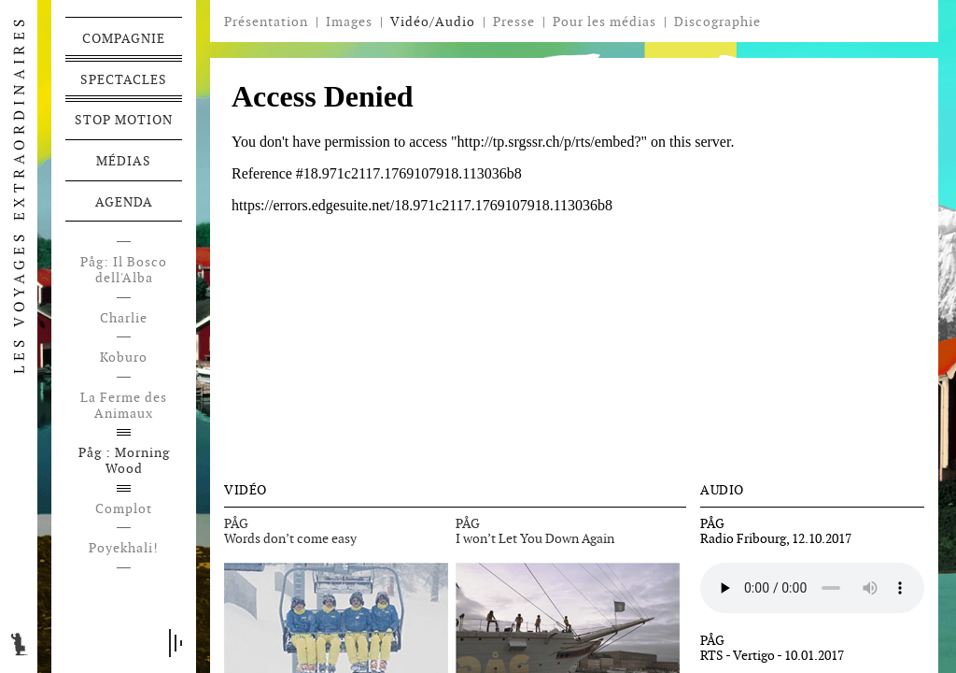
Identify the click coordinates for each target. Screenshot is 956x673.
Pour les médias (604, 21)
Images (349, 21)
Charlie (124, 318)
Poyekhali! (124, 548)
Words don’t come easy (290, 538)
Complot (123, 509)
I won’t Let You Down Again (535, 538)
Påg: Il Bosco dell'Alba (123, 270)
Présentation (266, 21)
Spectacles (123, 79)
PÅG (236, 523)
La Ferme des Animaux (123, 406)
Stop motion (124, 119)
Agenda (124, 201)
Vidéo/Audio (432, 21)
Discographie (717, 22)
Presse (514, 21)
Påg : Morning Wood (124, 461)
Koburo (124, 357)
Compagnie (123, 38)
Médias (123, 160)
